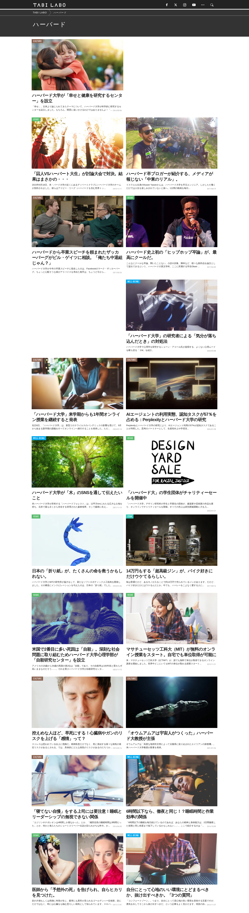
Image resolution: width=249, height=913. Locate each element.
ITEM (129, 517)
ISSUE (36, 120)
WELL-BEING (133, 282)
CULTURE (37, 41)
